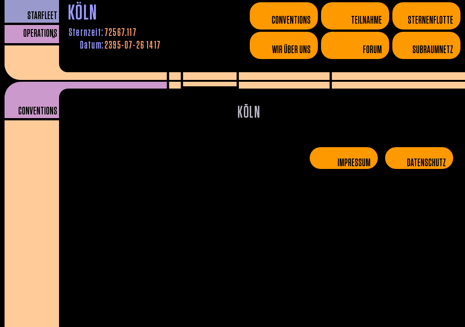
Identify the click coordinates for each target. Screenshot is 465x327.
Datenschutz (426, 163)
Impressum (354, 163)
